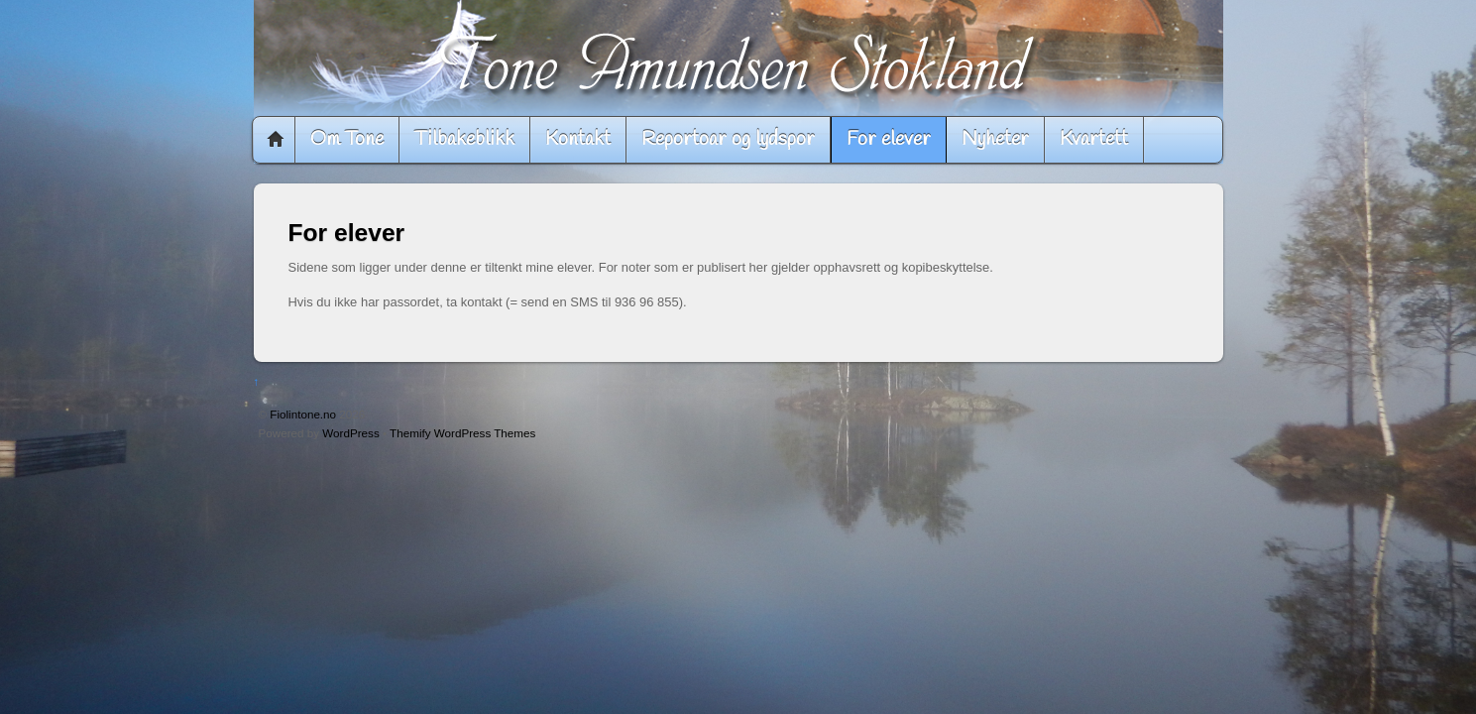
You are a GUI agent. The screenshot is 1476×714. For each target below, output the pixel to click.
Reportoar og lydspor (728, 139)
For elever (889, 139)
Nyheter (995, 139)
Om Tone (347, 139)
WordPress (350, 432)
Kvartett (1094, 139)
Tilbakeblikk (464, 139)
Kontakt (578, 139)
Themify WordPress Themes (462, 432)
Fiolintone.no (303, 414)
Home (275, 140)
